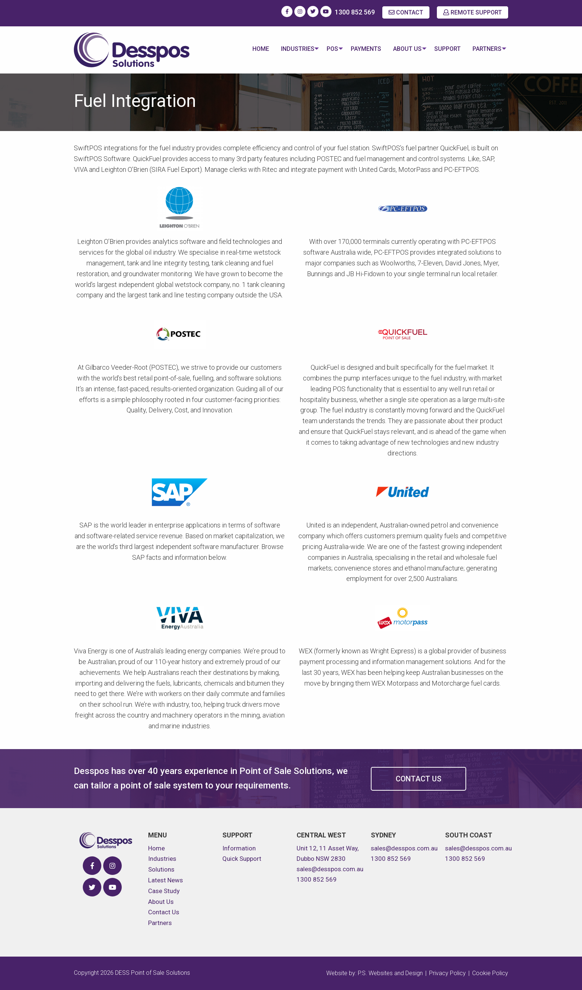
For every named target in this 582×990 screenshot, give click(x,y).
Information (239, 848)
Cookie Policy (490, 973)
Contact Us (418, 778)
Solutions (161, 869)
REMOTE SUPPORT (472, 12)
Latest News (165, 880)
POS (325, 48)
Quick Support (241, 858)
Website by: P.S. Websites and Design (374, 973)
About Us (403, 48)
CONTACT (406, 12)
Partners (484, 48)
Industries (288, 48)
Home (251, 48)
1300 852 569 (355, 12)
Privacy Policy (447, 973)
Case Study (164, 891)
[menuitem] (251, 50)
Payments (361, 48)
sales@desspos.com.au (330, 869)
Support (445, 48)
